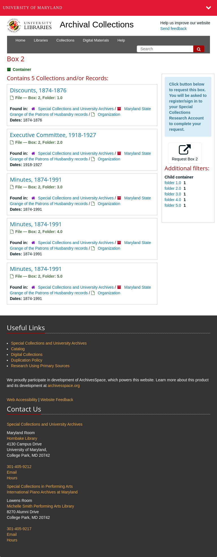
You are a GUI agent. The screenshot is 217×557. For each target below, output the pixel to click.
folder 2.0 (173, 188)
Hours (12, 478)
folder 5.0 (173, 205)
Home (20, 40)
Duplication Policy (26, 360)
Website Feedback (56, 399)
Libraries (41, 40)
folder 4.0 (173, 199)
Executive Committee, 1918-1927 (53, 135)
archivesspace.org (64, 385)
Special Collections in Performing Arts (40, 486)
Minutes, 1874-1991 (36, 179)
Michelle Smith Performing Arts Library (40, 506)
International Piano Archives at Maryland (42, 492)
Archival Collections (97, 24)
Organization (109, 114)
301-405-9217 (19, 528)
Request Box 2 (185, 152)
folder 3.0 (173, 194)
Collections (66, 40)
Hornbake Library (22, 438)
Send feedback (173, 28)
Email (12, 472)
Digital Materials (96, 40)
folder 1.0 (173, 182)
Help (121, 40)
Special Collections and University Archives (76, 108)
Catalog (18, 349)
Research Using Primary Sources (40, 366)
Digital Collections (26, 354)
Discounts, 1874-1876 (38, 90)
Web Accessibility (22, 399)
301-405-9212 (19, 466)
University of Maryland (32, 8)
